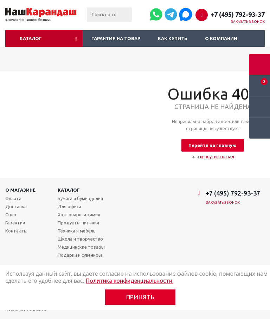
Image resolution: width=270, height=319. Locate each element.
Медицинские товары (81, 246)
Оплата (13, 198)
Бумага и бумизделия (80, 198)
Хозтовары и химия (79, 214)
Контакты (16, 230)
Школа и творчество (80, 238)
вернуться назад (217, 156)
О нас (11, 214)
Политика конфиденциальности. (129, 280)
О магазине (20, 189)
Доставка (16, 206)
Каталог (31, 38)
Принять (140, 297)
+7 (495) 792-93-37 (238, 14)
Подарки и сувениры (80, 255)
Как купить (172, 38)
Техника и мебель (77, 230)
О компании (221, 38)
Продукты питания (78, 222)
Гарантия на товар (115, 38)
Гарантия (15, 222)
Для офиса (69, 206)
